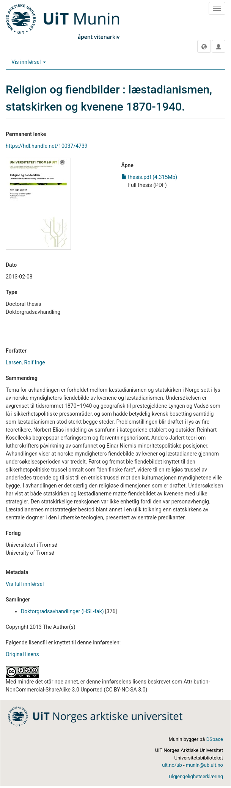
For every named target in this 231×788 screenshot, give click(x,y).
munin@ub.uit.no (204, 765)
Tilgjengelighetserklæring (195, 776)
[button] (204, 46)
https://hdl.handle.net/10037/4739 (47, 146)
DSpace (214, 739)
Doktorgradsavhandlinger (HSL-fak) (62, 611)
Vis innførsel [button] (28, 62)
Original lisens (22, 654)
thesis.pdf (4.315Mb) (149, 177)
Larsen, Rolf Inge (25, 362)
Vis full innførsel (25, 584)
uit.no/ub (172, 765)
